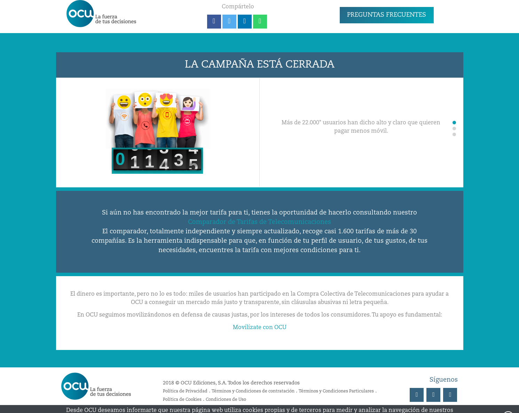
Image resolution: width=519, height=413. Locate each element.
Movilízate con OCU (259, 327)
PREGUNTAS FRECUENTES (386, 15)
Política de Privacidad (185, 391)
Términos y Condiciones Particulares (336, 391)
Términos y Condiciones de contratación (253, 391)
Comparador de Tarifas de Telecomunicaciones (259, 222)
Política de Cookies (182, 400)
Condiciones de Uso (226, 400)
